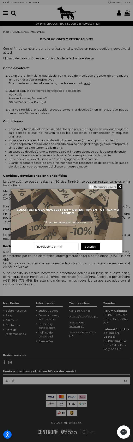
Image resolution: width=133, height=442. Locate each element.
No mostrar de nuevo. (105, 186)
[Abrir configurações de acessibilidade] (7, 434)
